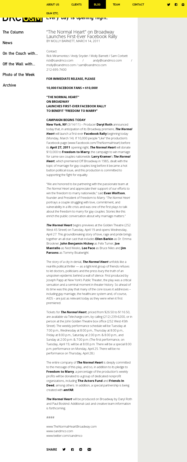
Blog (97, 4)
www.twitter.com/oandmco (64, 435)
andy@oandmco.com (107, 60)
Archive (9, 85)
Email (89, 449)
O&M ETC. (52, 13)
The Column (13, 31)
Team (116, 4)
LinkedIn (80, 449)
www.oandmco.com (59, 431)
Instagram (183, 4)
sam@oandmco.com (92, 65)
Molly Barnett (63, 41)
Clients (76, 4)
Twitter (168, 4)
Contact (138, 4)
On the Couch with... (20, 53)
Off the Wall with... (19, 63)
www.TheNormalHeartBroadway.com (71, 426)
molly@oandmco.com (61, 65)
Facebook (176, 4)
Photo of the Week (19, 74)
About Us (52, 4)
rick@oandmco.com (59, 60)
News (7, 42)
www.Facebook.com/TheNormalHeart (94, 143)
